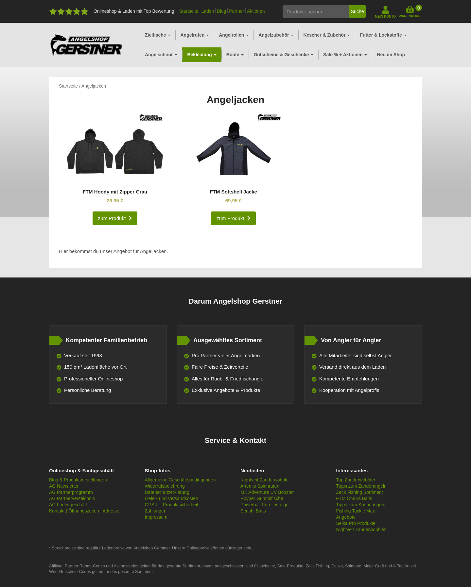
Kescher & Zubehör (326, 35)
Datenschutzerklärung (167, 492)
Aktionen (256, 11)
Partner (236, 11)
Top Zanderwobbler (355, 479)
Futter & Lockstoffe (383, 35)
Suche (357, 11)
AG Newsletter (63, 486)
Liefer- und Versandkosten (171, 498)
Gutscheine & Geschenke (283, 54)
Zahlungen (155, 510)
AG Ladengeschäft (68, 504)
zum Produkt (112, 218)
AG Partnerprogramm (71, 492)
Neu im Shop (391, 54)
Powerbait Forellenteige (264, 504)
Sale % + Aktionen (345, 54)
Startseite (188, 11)
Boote (235, 54)
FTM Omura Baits (354, 498)
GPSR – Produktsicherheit (171, 504)
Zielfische (157, 35)
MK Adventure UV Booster (267, 492)
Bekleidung (201, 54)
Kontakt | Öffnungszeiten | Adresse (84, 510)
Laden (207, 11)
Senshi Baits (253, 510)
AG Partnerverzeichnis (72, 498)
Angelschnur (161, 54)
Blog (221, 11)
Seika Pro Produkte (356, 523)
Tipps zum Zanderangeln (361, 486)
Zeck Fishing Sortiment (359, 492)
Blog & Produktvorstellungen (78, 479)
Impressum (156, 517)
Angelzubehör (275, 35)
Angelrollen (234, 35)
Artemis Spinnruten (259, 486)
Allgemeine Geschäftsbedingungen (180, 479)
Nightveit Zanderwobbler (265, 479)
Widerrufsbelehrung (165, 486)
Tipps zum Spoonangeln (360, 504)
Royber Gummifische (261, 498)
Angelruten (194, 35)
